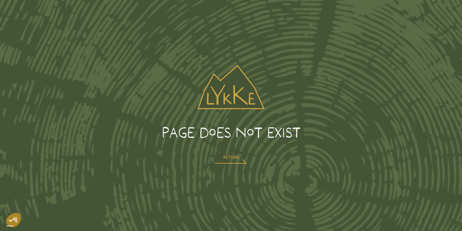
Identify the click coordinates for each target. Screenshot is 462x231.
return (231, 157)
